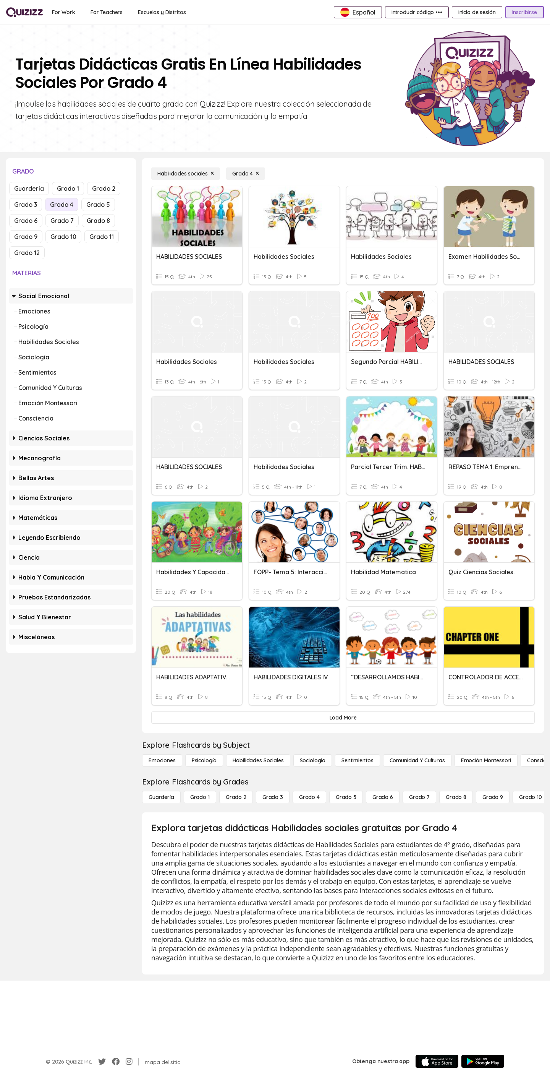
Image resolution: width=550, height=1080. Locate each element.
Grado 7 (62, 220)
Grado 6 (25, 220)
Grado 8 (98, 220)
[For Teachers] (106, 12)
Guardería (29, 188)
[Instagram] (129, 1062)
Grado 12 (27, 253)
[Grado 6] (383, 797)
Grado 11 (101, 236)
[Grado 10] (530, 797)
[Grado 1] (200, 797)
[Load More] (343, 717)
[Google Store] (482, 1061)
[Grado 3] (273, 797)
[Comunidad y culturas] (417, 760)
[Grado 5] (346, 797)
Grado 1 (68, 188)
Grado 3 (25, 204)
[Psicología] (204, 760)
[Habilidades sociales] (185, 173)
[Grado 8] (456, 797)
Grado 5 (98, 204)
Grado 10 (63, 236)
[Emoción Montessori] (486, 760)
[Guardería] (161, 797)
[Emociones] (162, 760)
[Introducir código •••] (417, 12)
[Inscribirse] (524, 12)
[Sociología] (312, 760)
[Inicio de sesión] (477, 12)
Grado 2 (103, 188)
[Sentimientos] (357, 760)
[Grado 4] (245, 173)
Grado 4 (61, 204)
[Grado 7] (419, 797)
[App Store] (437, 1061)
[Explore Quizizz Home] (24, 12)
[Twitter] (102, 1062)
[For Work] (63, 12)
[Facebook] (116, 1062)
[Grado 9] (493, 797)
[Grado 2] (236, 797)
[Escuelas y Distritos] (162, 12)
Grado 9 (25, 236)
